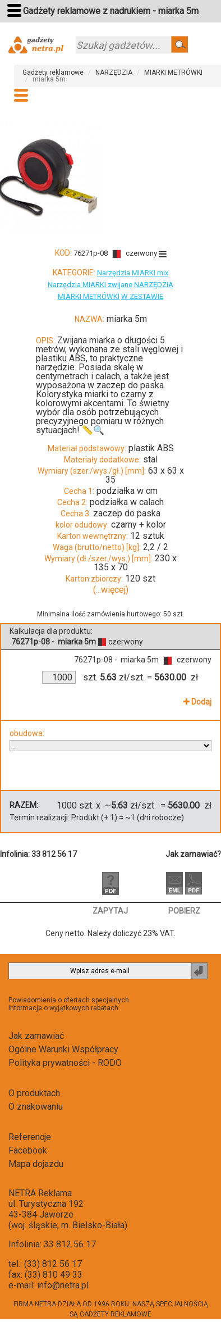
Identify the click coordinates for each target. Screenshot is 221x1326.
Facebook (27, 1150)
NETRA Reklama (40, 1193)
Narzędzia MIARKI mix (132, 273)
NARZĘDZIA (113, 72)
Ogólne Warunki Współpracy (63, 1049)
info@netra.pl (63, 1285)
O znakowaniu (35, 1106)
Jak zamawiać (36, 1035)
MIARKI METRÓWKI (173, 72)
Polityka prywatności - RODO (65, 1062)
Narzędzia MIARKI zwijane (90, 284)
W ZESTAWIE (142, 296)
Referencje (29, 1137)
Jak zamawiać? (193, 854)
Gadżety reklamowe (53, 72)
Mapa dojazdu (35, 1164)
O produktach (34, 1093)
